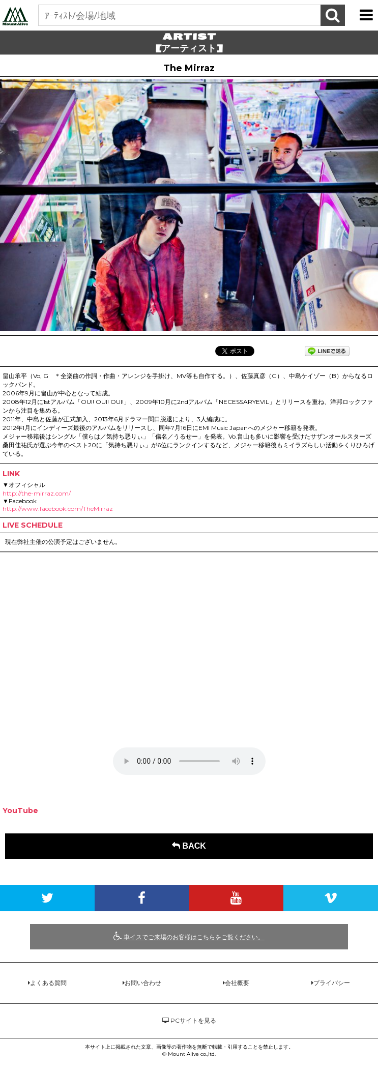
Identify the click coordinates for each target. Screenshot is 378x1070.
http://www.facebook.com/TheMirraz (58, 508)
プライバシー (331, 983)
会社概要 (237, 983)
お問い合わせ (143, 983)
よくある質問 (48, 983)
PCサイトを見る (189, 1020)
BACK (189, 846)
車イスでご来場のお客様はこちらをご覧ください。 (188, 936)
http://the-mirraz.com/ (37, 493)
